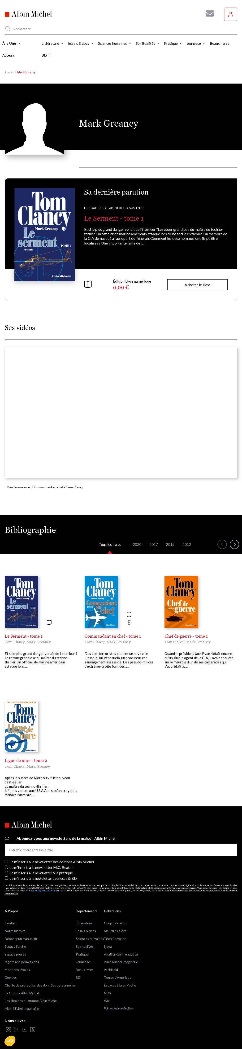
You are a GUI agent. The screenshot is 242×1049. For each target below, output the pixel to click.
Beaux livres (85, 970)
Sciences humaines (90, 939)
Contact (11, 923)
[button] (10, 1041)
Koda (108, 946)
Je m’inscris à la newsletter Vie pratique (41, 873)
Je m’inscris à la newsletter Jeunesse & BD (43, 878)
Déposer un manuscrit (21, 939)
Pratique (82, 954)
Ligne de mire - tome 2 (26, 760)
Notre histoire (15, 931)
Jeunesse (83, 962)
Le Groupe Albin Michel (22, 993)
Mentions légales (17, 970)
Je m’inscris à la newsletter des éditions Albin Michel (52, 861)
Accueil (9, 72)
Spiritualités (85, 946)
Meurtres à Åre (115, 931)
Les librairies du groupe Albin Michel (31, 1001)
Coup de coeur (115, 923)
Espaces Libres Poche (120, 985)
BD (78, 977)
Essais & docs (86, 931)
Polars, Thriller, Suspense (123, 208)
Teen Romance (115, 939)
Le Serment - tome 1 (114, 218)
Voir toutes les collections (119, 1008)
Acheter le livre (197, 284)
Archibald (111, 970)
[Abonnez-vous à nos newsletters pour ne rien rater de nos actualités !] (208, 13)
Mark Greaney (38, 642)
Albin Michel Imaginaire (22, 1008)
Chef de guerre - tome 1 (186, 636)
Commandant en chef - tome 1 (113, 636)
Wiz (106, 1001)
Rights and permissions (22, 962)
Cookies (11, 977)
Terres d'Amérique (117, 977)
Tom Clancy (15, 642)
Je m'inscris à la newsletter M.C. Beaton (41, 867)
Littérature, (93, 208)
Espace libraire (15, 946)
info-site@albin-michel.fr (43, 890)
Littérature (84, 923)
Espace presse (15, 954)
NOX (107, 993)
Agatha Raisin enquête (121, 954)
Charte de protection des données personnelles (40, 985)
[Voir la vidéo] (129, 623)
